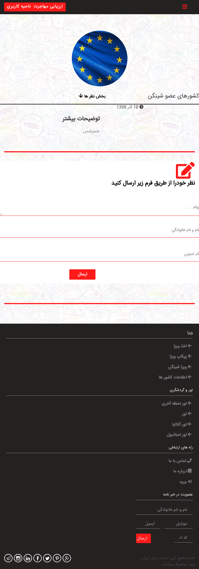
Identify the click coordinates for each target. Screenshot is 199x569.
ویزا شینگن (179, 367)
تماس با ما (179, 461)
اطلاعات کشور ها (175, 377)
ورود (185, 482)
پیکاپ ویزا (180, 356)
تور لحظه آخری (176, 403)
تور (186, 414)
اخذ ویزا (182, 346)
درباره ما (182, 471)
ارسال (82, 274)
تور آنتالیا (181, 424)
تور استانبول (179, 434)
